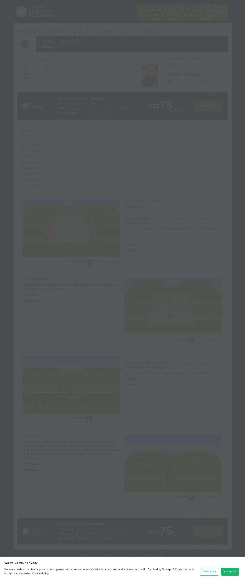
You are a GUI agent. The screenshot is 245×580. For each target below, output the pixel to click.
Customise (209, 571)
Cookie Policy (40, 573)
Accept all (230, 571)
